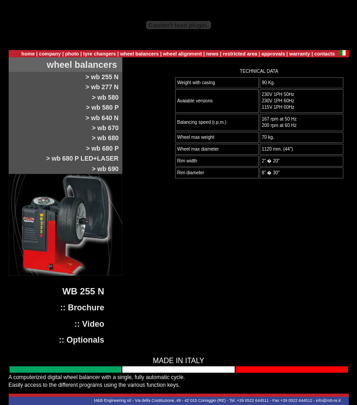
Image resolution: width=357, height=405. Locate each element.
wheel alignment (182, 53)
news (212, 53)
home (28, 53)
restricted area (240, 53)
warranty (299, 53)
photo (72, 53)
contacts (324, 53)
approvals (273, 53)
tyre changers (99, 53)
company (50, 53)
